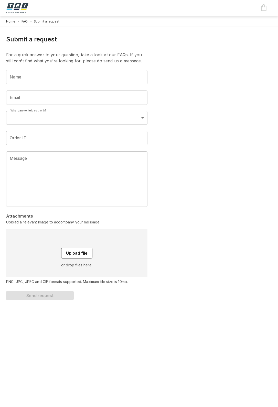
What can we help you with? (28, 110)
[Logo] (26, 8)
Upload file (76, 253)
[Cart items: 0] (263, 8)
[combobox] (76, 118)
